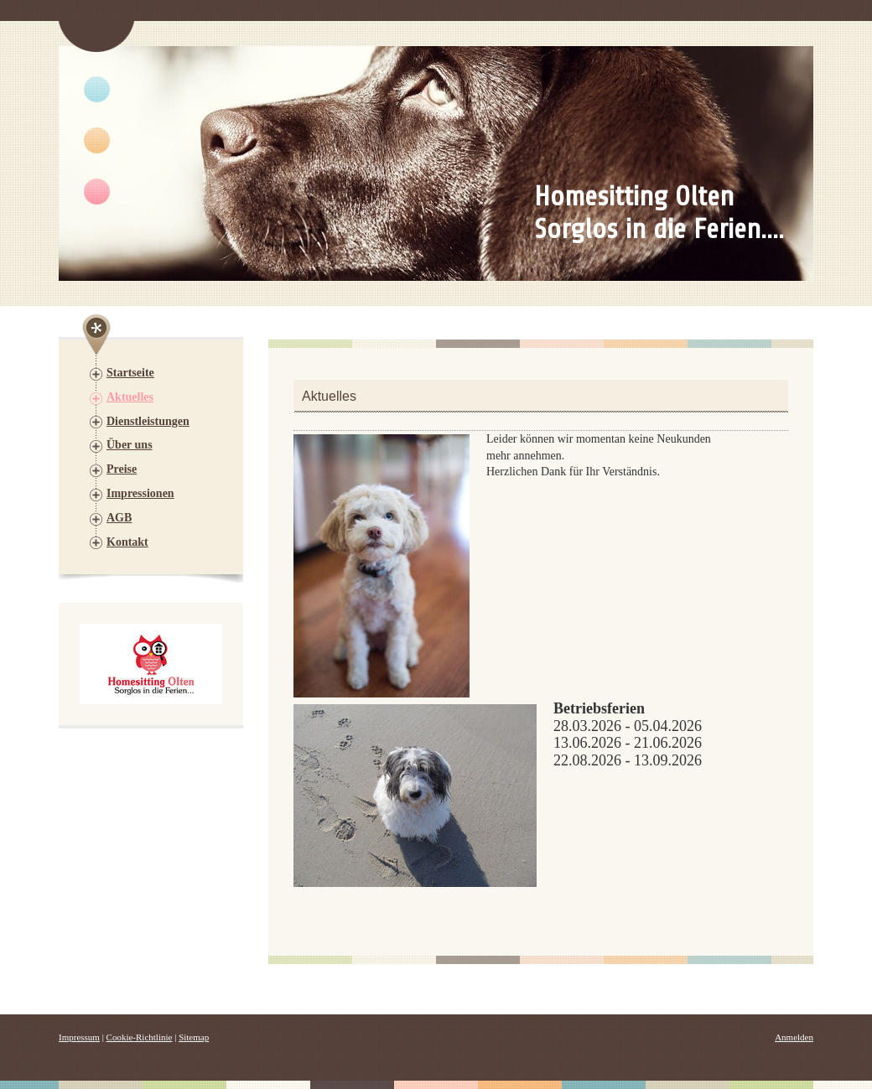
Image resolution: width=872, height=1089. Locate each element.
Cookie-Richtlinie (139, 1037)
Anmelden (794, 1037)
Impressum (79, 1037)
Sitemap (194, 1037)
